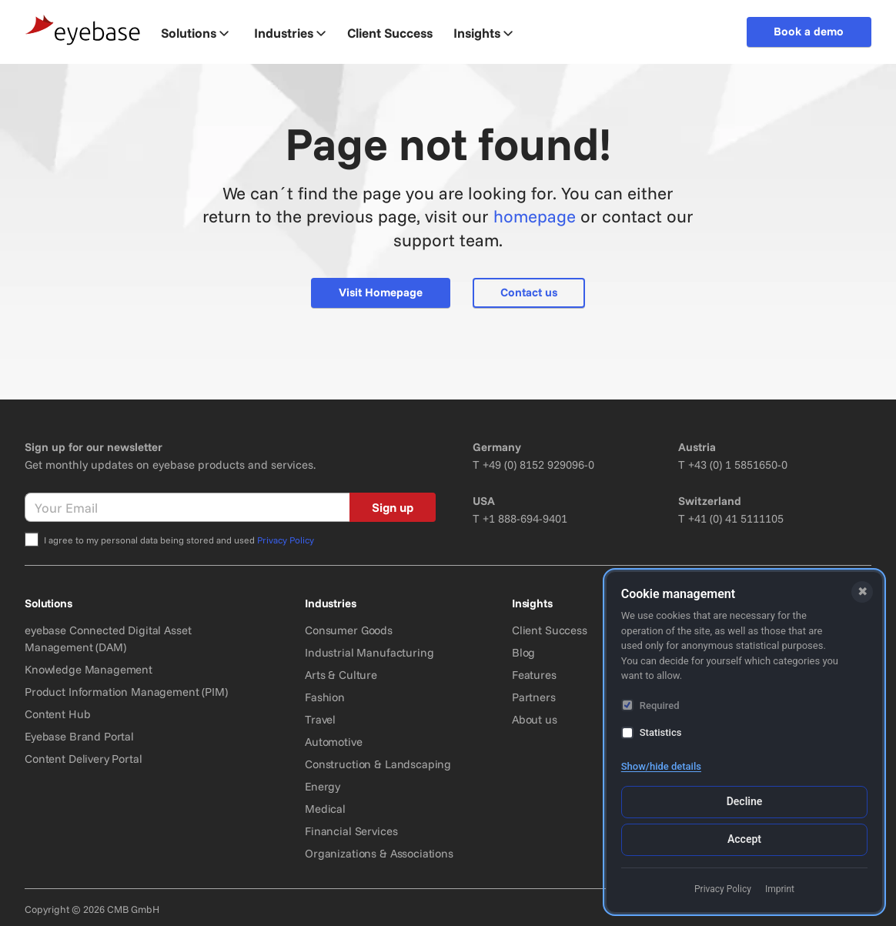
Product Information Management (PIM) (126, 691)
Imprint (779, 889)
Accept (744, 839)
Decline (745, 801)
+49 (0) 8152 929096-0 (538, 464)
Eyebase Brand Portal (79, 736)
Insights (483, 33)
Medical (325, 808)
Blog (523, 652)
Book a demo (809, 31)
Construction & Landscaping (378, 764)
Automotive (334, 741)
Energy (322, 786)
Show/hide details (661, 766)
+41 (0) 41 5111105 (736, 518)
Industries (290, 33)
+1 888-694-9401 (525, 518)
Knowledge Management (88, 669)
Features (534, 674)
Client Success (549, 630)
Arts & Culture (341, 674)
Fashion (325, 697)
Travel (320, 719)
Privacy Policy (285, 540)
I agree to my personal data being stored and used (179, 540)
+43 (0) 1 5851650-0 (737, 464)
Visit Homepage (381, 292)
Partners (534, 697)
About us (534, 719)
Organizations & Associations (379, 853)
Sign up (392, 507)
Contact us (528, 292)
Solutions (195, 33)
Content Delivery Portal (83, 758)
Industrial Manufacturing (369, 652)
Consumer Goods (349, 630)
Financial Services (351, 831)
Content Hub (57, 714)
